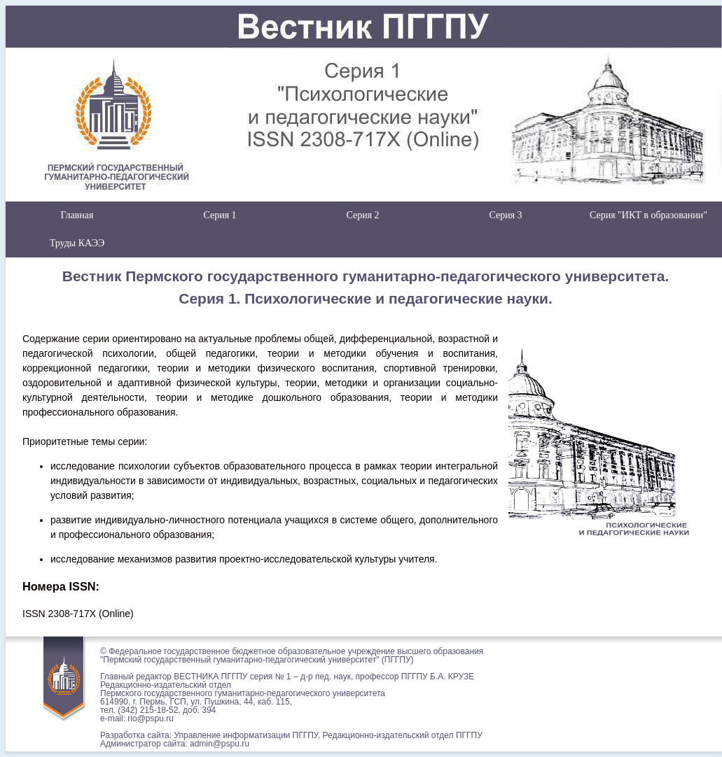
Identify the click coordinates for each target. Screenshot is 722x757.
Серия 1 (219, 215)
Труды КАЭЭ (77, 243)
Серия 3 (505, 215)
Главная (77, 215)
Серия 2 (362, 215)
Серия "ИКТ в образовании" (648, 215)
